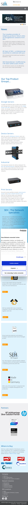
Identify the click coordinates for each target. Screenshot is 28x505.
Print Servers (6, 189)
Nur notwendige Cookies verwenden (14, 273)
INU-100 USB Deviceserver (7, 166)
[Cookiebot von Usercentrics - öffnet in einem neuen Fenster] (20, 231)
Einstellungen (19, 257)
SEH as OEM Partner (7, 477)
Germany (5, 494)
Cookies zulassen (14, 263)
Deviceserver (6, 483)
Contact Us (17, 2)
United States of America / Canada (11, 492)
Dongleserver (6, 484)
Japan (4, 491)
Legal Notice (24, 503)
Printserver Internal (7, 485)
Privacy (18, 503)
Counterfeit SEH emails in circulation (11, 478)
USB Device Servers (14, 136)
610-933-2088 (16, 5)
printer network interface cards (15, 193)
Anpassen (14, 268)
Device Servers (7, 133)
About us (5, 476)
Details (4, 292)
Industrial (5, 162)
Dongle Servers (7, 102)
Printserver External (7, 487)
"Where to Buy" (13, 453)
